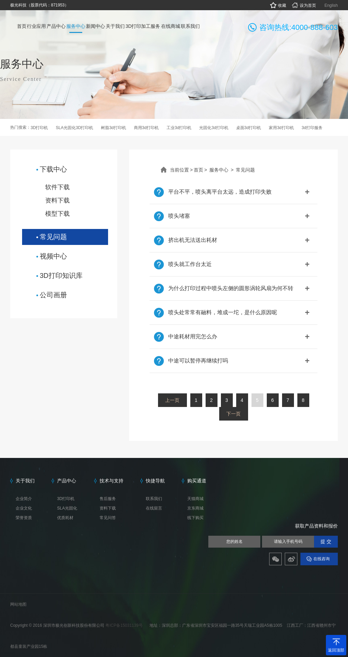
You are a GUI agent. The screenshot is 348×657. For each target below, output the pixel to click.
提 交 (325, 541)
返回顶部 (336, 650)
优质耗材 (65, 517)
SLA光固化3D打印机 (74, 127)
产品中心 (66, 480)
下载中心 (53, 169)
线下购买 (195, 517)
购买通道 (196, 480)
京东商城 (195, 508)
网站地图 (18, 604)
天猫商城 (195, 498)
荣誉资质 (24, 517)
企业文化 (24, 508)
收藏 (277, 5)
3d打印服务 (312, 127)
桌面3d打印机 (248, 127)
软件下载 (57, 187)
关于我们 (25, 480)
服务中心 (218, 170)
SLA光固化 (67, 508)
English (331, 5)
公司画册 (53, 295)
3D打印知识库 (61, 275)
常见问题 (53, 237)
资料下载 (57, 200)
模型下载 (57, 213)
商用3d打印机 (146, 127)
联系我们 (154, 498)
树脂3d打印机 (113, 127)
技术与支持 (111, 480)
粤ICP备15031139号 (124, 625)
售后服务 (108, 498)
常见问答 (108, 517)
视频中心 (53, 256)
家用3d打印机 (281, 127)
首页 (198, 170)
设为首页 (303, 5)
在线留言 (154, 508)
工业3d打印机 (179, 127)
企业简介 (24, 498)
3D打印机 (39, 127)
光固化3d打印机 (213, 127)
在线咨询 (321, 558)
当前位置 (179, 170)
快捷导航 (155, 480)
